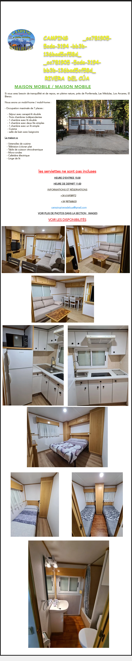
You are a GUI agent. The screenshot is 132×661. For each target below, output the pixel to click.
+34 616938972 (68, 195)
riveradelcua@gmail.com (74, 207)
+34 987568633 (69, 201)
